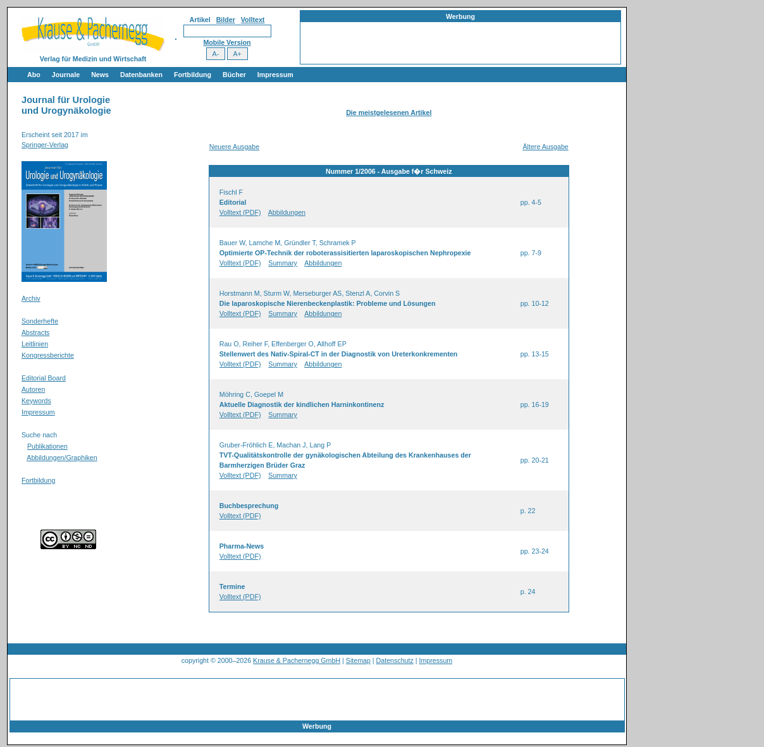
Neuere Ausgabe (234, 146)
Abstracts (35, 332)
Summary (282, 263)
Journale (66, 74)
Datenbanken (141, 74)
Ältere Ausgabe (545, 146)
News (100, 74)
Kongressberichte (48, 355)
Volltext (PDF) (240, 212)
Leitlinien (35, 344)
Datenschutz (395, 660)
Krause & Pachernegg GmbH (296, 660)
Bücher (234, 74)
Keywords (36, 400)
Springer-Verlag (45, 145)
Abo (33, 74)
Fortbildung (192, 74)
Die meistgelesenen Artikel (388, 112)
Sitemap (358, 660)
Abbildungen (286, 212)
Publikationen (47, 446)
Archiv (31, 298)
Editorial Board (44, 378)
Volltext (253, 19)
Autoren (33, 389)
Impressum (275, 74)
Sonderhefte (40, 321)
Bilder (225, 19)
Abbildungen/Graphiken (62, 457)
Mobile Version (226, 42)
